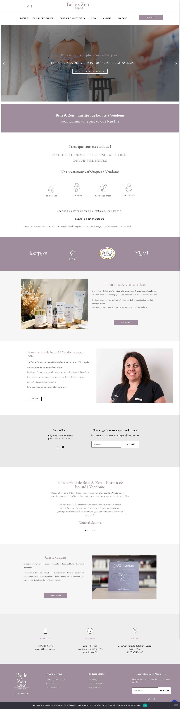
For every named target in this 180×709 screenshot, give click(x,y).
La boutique (94, 679)
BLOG (93, 18)
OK (145, 705)
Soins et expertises (44, 18)
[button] (3, 63)
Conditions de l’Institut (55, 679)
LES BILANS (107, 18)
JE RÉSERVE (151, 17)
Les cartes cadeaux (97, 683)
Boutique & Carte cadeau (73, 18)
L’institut (23, 18)
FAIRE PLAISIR (55, 595)
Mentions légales (53, 687)
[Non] (176, 705)
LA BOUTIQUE (126, 322)
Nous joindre (94, 687)
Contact (122, 18)
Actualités (50, 683)
